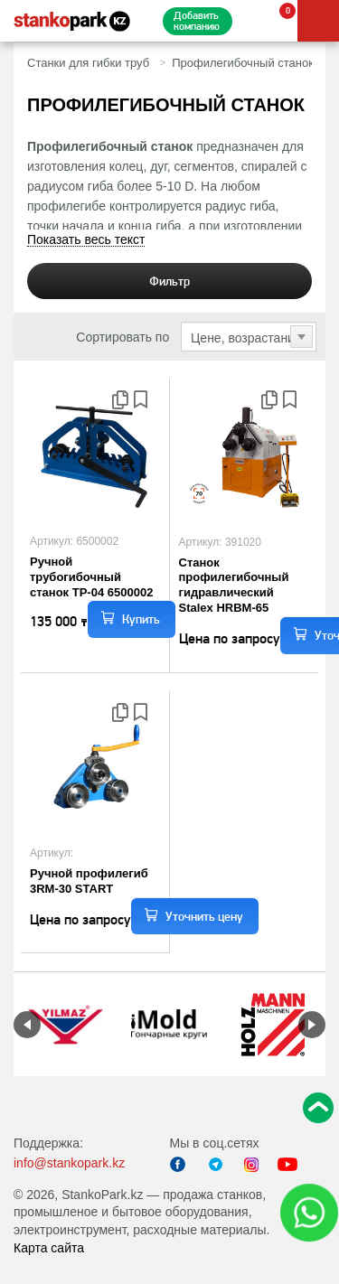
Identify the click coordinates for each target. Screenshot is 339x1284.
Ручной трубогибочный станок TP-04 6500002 (91, 577)
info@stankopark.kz (69, 1163)
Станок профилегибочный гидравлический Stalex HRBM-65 (234, 585)
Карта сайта (49, 1248)
